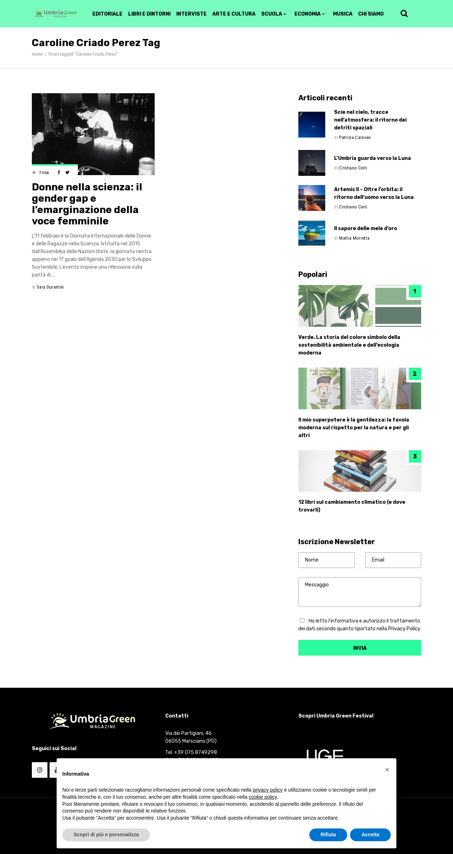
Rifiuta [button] (328, 834)
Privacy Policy (404, 629)
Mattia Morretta (354, 238)
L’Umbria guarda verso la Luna (372, 158)
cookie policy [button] (263, 797)
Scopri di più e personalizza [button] (106, 834)
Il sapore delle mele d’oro (365, 228)
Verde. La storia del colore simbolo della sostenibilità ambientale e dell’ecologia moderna (349, 345)
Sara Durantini (50, 287)
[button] (387, 769)
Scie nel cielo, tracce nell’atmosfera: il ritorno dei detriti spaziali (370, 120)
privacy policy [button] (268, 790)
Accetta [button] (370, 834)
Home (37, 54)
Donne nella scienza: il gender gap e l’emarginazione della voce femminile (87, 204)
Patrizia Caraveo (355, 137)
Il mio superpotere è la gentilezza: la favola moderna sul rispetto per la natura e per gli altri (353, 428)
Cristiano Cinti (353, 168)
